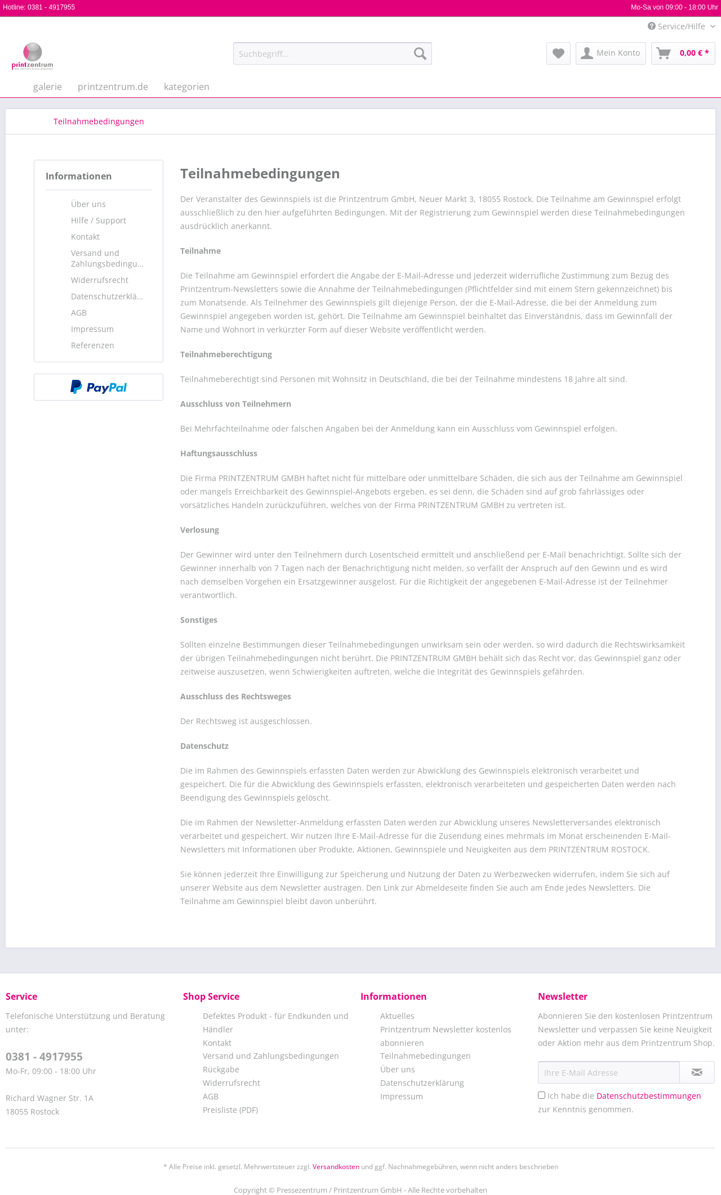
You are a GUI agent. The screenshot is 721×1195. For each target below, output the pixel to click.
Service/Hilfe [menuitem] (677, 26)
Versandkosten (336, 1166)
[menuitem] (332, 58)
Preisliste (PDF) (230, 1109)
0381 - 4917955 (51, 7)
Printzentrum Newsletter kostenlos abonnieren (445, 1036)
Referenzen (92, 345)
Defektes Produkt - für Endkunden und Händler (276, 1022)
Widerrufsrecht (99, 280)
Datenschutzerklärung (111, 296)
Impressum (92, 329)
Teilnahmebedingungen (425, 1055)
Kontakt (85, 236)
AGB (79, 312)
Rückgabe (221, 1069)
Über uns (88, 204)
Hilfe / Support (98, 220)
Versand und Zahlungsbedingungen (111, 258)
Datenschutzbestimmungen (649, 1095)
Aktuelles (397, 1015)
